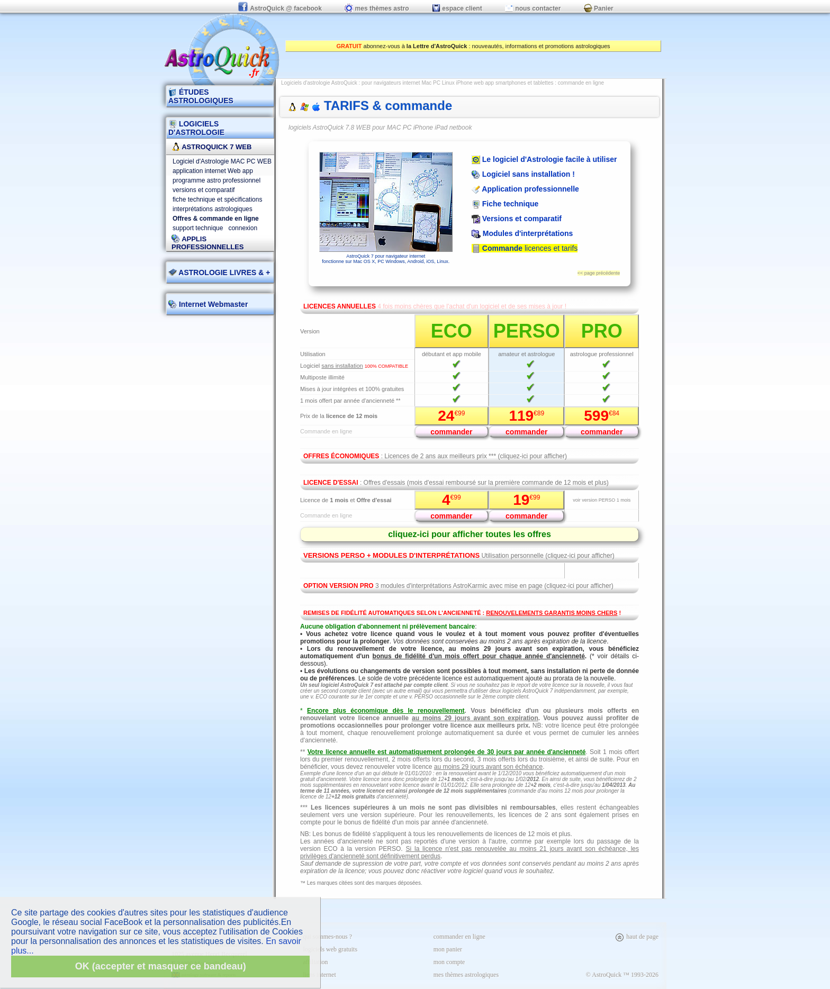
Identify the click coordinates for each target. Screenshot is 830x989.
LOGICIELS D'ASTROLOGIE (196, 128)
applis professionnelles (208, 243)
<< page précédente (599, 273)
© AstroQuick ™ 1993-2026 (622, 974)
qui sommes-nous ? (327, 936)
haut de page (636, 936)
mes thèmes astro (377, 8)
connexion (242, 228)
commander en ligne (459, 936)
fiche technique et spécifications (217, 199)
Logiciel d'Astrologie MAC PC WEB (222, 161)
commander (451, 432)
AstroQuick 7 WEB (211, 147)
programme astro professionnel (216, 180)
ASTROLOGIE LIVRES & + (219, 272)
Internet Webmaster (212, 304)
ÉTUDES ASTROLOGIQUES (200, 96)
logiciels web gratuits (330, 949)
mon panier (448, 949)
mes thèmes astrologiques (466, 974)
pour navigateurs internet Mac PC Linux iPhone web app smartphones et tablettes (457, 83)
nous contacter (533, 8)
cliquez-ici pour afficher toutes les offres (469, 534)
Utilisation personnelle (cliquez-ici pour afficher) (459, 555)
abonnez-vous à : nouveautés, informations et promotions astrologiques (473, 46)
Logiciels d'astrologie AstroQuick (319, 83)
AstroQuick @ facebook (280, 8)
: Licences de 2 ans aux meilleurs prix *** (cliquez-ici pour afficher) (435, 456)
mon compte (449, 962)
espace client (457, 8)
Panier (599, 8)
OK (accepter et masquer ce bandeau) (160, 966)
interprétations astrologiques (212, 209)
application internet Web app (213, 171)
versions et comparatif (203, 190)
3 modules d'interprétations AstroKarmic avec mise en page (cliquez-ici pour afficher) (458, 585)
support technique (198, 228)
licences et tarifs (525, 248)
